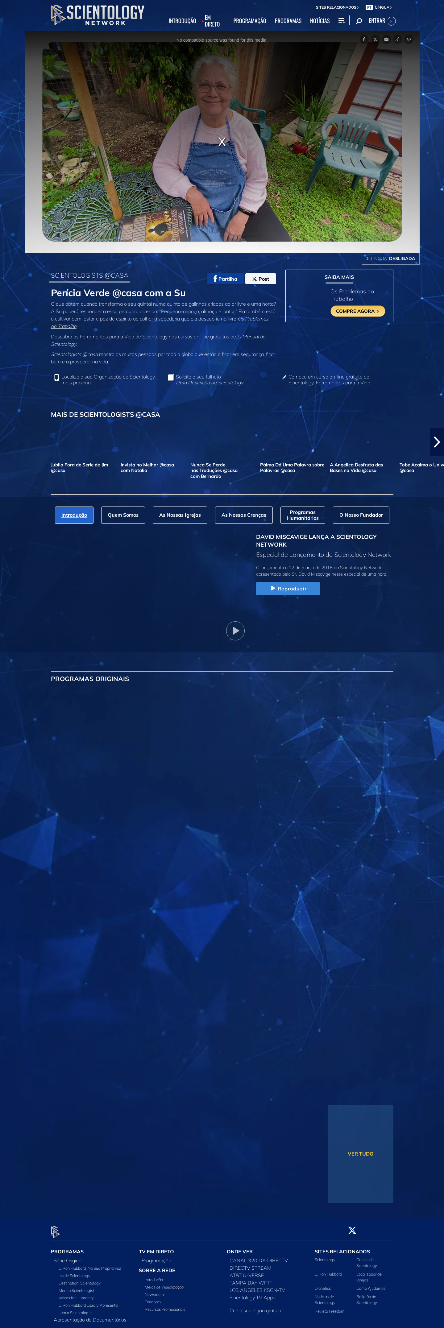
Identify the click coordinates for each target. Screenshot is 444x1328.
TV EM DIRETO (156, 1248)
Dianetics (323, 1284)
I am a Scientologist (76, 1309)
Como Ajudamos (370, 1284)
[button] (437, 442)
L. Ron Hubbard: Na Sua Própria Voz (90, 1264)
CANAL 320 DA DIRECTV (259, 1257)
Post (260, 279)
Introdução (154, 1276)
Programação (156, 1257)
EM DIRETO (212, 21)
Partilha (225, 279)
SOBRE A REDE (157, 1267)
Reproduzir (288, 589)
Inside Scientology (74, 1272)
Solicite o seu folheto (209, 380)
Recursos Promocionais (165, 1305)
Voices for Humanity (76, 1294)
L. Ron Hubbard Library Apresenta (88, 1301)
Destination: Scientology (80, 1279)
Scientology (325, 1256)
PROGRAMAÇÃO (249, 21)
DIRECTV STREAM (251, 1264)
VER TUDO (361, 1154)
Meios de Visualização (164, 1283)
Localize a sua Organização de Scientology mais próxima (108, 380)
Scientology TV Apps (252, 1294)
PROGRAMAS (288, 21)
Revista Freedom (329, 1307)
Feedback (153, 1298)
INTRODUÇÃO (182, 21)
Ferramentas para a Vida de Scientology (124, 336)
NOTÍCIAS (320, 21)
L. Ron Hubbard (328, 1270)
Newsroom (154, 1291)
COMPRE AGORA (358, 311)
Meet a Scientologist (76, 1287)
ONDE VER (240, 1248)
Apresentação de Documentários (90, 1316)
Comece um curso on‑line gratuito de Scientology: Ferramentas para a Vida (329, 380)
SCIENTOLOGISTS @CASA (89, 275)
